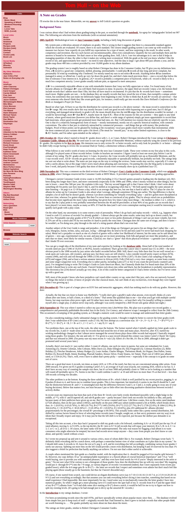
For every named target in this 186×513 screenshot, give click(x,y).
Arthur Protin (9, 199)
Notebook (7, 42)
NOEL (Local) (9, 31)
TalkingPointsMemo (12, 178)
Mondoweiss (9, 165)
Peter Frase (8, 149)
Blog (5, 18)
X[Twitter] (7, 63)
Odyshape (7, 124)
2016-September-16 (49, 307)
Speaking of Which (12, 22)
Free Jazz (7, 95)
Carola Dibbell (9, 93)
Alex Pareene (9, 173)
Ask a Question (10, 205)
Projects (7, 44)
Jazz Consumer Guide (89, 40)
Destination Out (10, 121)
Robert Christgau (11, 89)
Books (6, 27)
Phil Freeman (9, 97)
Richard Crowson (11, 143)
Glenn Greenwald (11, 154)
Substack (7, 67)
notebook (133, 32)
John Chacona (9, 86)
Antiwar (6, 130)
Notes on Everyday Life (13, 78)
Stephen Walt (9, 186)
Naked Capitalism (11, 169)
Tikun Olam (8, 180)
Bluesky (7, 65)
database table (134, 246)
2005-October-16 (48, 138)
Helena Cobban (10, 134)
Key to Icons (74, 143)
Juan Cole (7, 136)
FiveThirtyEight (10, 147)
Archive (6, 39)
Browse (6, 230)
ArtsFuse (7, 84)
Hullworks (7, 74)
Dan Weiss (8, 119)
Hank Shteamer (10, 113)
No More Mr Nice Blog (13, 171)
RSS (5, 210)
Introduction (52, 493)
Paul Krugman (9, 160)
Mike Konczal (9, 158)
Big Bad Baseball (11, 195)
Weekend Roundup (12, 24)
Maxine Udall (9, 184)
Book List (7, 57)
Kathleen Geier (10, 152)
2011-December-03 (49, 287)
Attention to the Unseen (14, 132)
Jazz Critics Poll (10, 76)
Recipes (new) (9, 48)
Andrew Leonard (10, 162)
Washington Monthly (12, 189)
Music (6, 37)
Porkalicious (9, 197)
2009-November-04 (49, 171)
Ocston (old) (9, 55)
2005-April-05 (46, 40)
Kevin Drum (8, 145)
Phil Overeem (9, 108)
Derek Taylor (9, 117)
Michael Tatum (9, 115)
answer (93, 21)
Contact (6, 52)
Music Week (9, 20)
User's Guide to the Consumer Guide (137, 171)
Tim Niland (8, 110)
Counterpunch (9, 138)
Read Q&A (8, 208)
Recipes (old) (9, 46)
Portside (7, 176)
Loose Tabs (9, 29)
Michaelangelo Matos (12, 102)
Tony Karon (8, 156)
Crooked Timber (10, 141)
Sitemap (7, 50)
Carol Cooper (9, 91)
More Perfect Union (12, 167)
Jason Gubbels (10, 100)
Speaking (8, 214)
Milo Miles (7, 104)
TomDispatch (9, 182)
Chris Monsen (9, 106)
